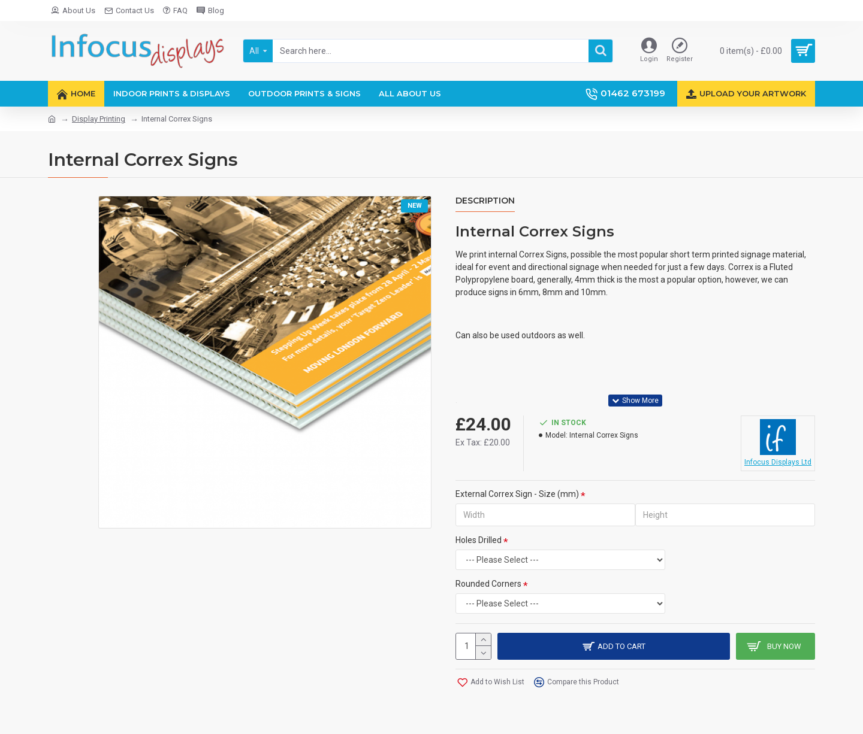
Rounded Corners (488, 584)
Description (485, 201)
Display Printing (98, 118)
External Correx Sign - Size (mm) (517, 494)
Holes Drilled (478, 540)
